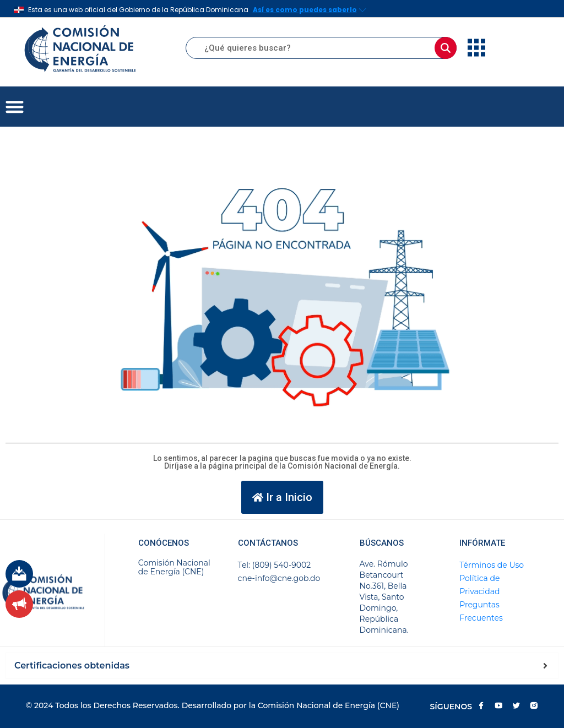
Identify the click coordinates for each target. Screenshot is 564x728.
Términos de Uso (491, 565)
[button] (14, 106)
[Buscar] (446, 48)
